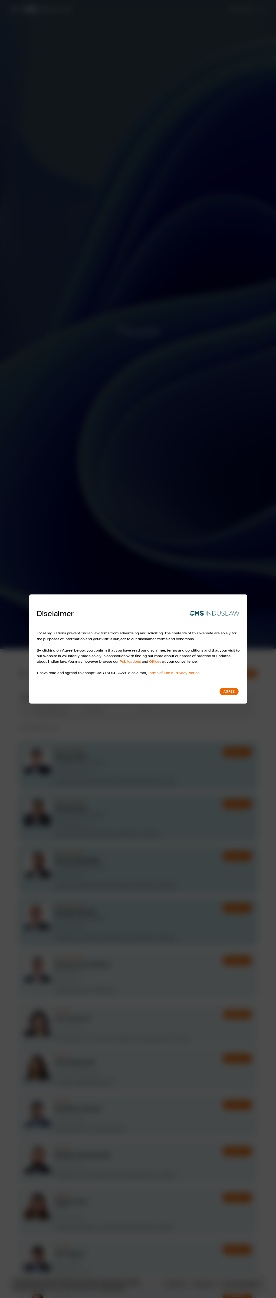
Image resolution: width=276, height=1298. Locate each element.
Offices (155, 661)
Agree (228, 691)
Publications (130, 661)
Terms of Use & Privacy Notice (174, 672)
